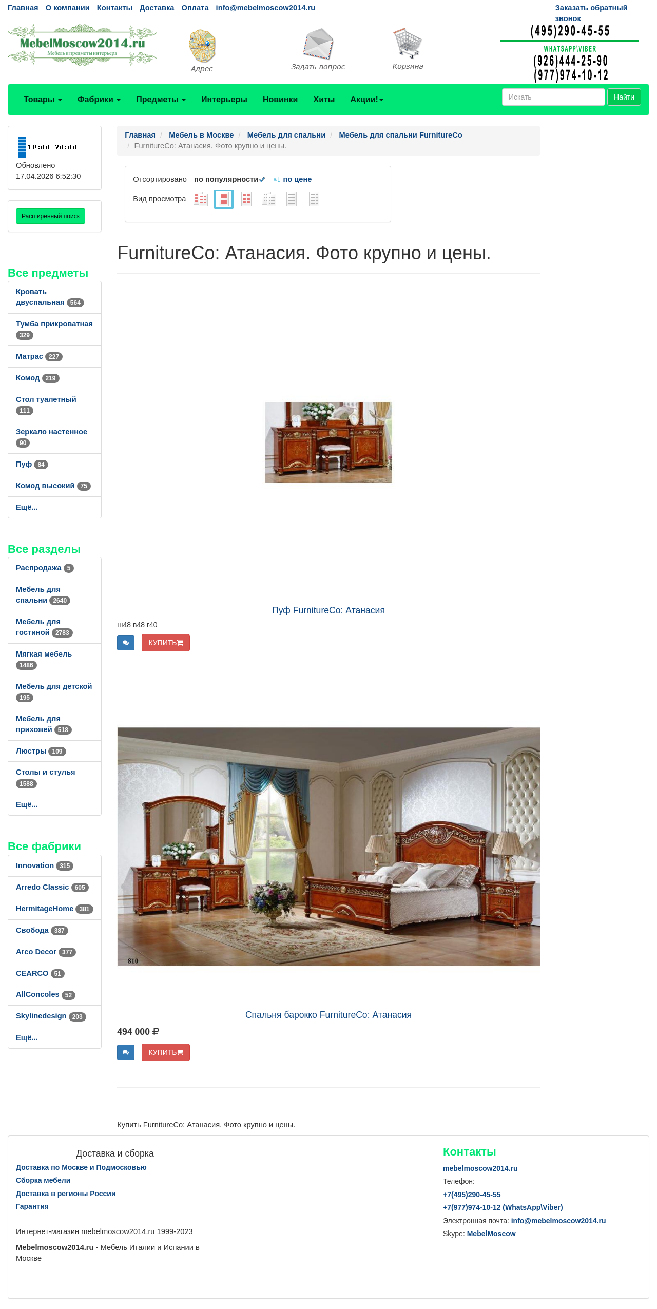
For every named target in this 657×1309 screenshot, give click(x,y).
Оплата (194, 8)
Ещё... (27, 507)
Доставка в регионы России (66, 1193)
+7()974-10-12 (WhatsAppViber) (503, 1207)
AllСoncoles (45, 994)
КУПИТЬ (165, 643)
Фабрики (99, 99)
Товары (43, 99)
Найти (624, 97)
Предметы (161, 99)
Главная (23, 8)
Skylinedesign (51, 1016)
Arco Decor (46, 952)
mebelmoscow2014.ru (480, 1168)
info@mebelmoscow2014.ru (265, 8)
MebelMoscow (491, 1233)
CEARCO (40, 973)
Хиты (324, 99)
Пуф (32, 464)
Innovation (44, 865)
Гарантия (32, 1206)
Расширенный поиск (51, 216)
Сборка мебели (43, 1180)
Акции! (366, 99)
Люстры (41, 751)
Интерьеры (224, 99)
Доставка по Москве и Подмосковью (81, 1167)
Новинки (280, 99)
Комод (38, 378)
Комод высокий (53, 486)
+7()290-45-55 (471, 1194)
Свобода (42, 930)
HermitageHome (54, 908)
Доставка (157, 8)
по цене (292, 179)
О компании (68, 8)
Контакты (114, 8)
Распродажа (45, 568)
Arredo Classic (52, 887)
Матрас (39, 356)
